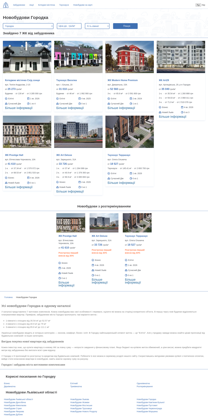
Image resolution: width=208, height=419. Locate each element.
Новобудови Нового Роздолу (83, 411)
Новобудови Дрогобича (15, 402)
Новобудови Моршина (147, 411)
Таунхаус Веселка (66, 80)
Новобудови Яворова (14, 411)
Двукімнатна (10, 386)
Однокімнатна (143, 383)
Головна (8, 297)
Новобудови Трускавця (81, 408)
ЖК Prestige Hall (14, 155)
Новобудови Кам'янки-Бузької (151, 402)
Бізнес (7, 383)
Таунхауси (64, 5)
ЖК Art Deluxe (64, 155)
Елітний (74, 383)
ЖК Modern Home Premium (123, 80)
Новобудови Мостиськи (81, 405)
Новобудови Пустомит (147, 405)
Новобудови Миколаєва (15, 405)
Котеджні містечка (46, 5)
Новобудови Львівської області (18, 399)
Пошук (126, 26)
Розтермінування (145, 386)
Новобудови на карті (82, 5)
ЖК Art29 (164, 80)
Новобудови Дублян (13, 414)
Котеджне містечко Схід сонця (22, 80)
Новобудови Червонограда (149, 408)
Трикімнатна (76, 386)
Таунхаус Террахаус (119, 155)
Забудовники (19, 5)
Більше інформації (18, 108)
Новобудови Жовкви (79, 402)
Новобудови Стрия (13, 408)
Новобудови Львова (79, 399)
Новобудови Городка (146, 399)
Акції (31, 5)
